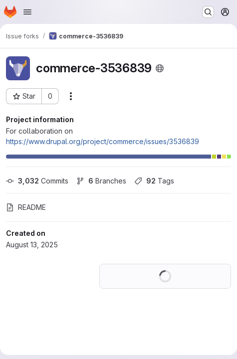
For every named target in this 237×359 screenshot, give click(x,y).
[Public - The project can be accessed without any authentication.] (160, 68)
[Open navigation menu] (27, 12)
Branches (101, 181)
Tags (154, 181)
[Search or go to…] (208, 12)
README (26, 207)
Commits (37, 181)
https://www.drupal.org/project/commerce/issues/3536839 (102, 141)
